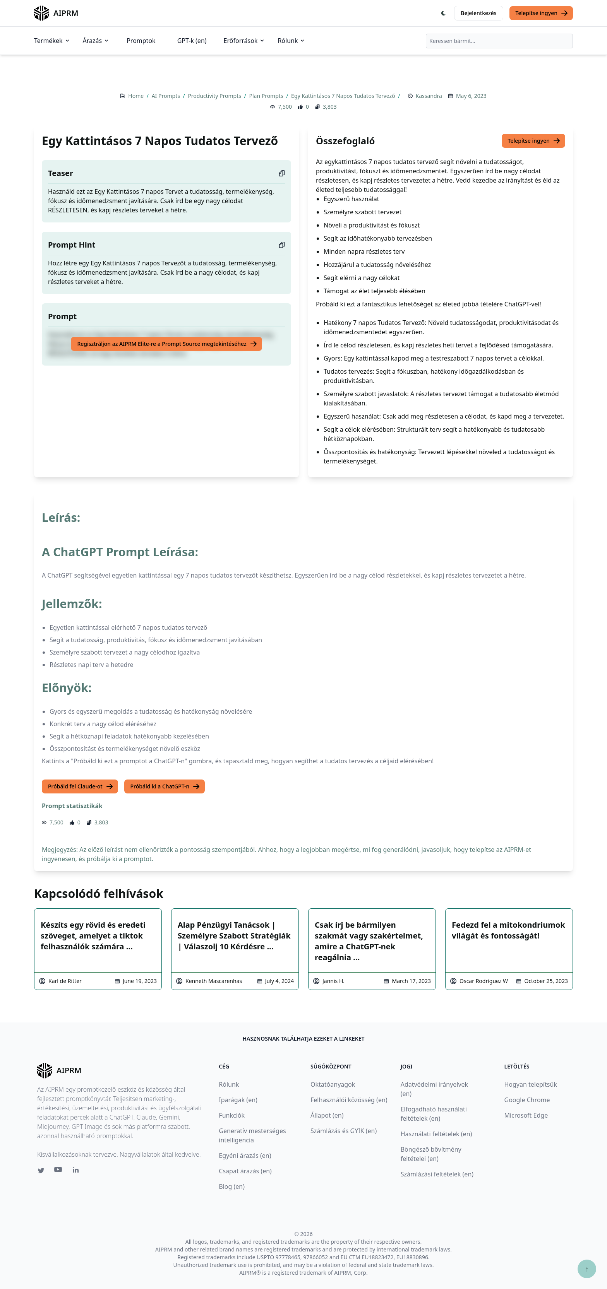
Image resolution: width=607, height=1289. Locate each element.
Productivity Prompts (215, 95)
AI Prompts (167, 95)
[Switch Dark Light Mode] (443, 13)
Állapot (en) (326, 1115)
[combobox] (499, 41)
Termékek (52, 40)
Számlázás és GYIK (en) (343, 1131)
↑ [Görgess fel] (587, 1268)
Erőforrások (245, 40)
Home (136, 95)
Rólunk (291, 40)
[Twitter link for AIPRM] (41, 1170)
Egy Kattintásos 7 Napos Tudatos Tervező (343, 95)
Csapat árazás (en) (245, 1171)
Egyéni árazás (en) (245, 1155)
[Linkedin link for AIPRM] (77, 1171)
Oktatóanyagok (332, 1084)
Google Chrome (527, 1100)
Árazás (96, 40)
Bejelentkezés (478, 13)
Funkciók (232, 1115)
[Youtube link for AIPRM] (58, 1171)
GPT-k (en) (192, 40)
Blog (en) (232, 1186)
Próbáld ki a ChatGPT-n (165, 786)
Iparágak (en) (238, 1100)
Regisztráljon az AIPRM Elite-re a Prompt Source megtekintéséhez (167, 344)
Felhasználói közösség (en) (349, 1100)
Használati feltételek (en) (436, 1134)
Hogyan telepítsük (530, 1084)
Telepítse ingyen (542, 13)
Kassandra (429, 95)
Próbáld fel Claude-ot (80, 786)
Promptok (141, 40)
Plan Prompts (267, 95)
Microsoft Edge (526, 1115)
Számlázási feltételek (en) (437, 1174)
